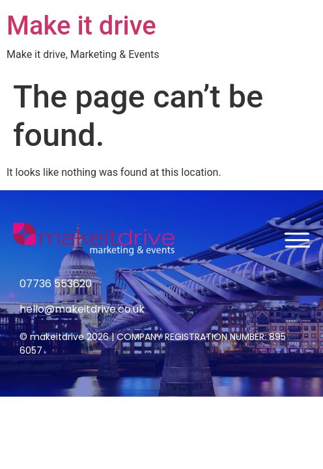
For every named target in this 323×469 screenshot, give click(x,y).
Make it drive (81, 25)
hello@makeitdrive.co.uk (82, 309)
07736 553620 (56, 283)
